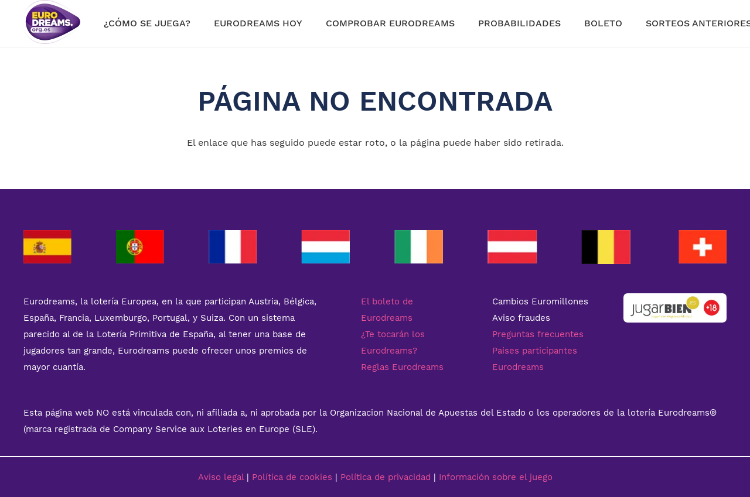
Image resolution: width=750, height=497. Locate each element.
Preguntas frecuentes (538, 334)
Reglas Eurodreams (402, 367)
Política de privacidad (385, 477)
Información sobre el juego (496, 477)
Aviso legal (221, 477)
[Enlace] (53, 23)
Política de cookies (292, 477)
